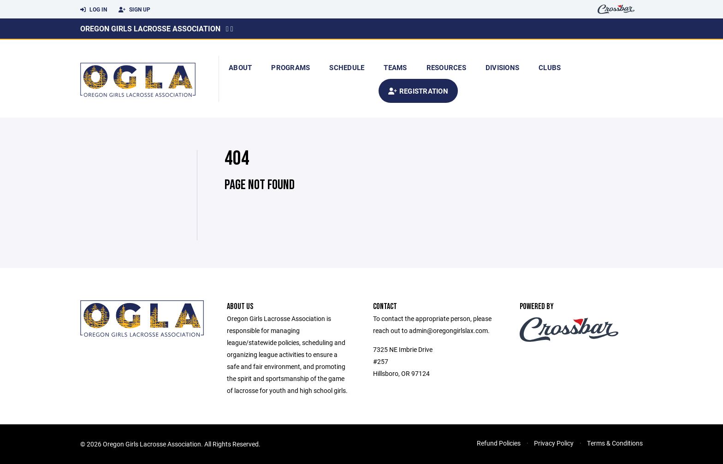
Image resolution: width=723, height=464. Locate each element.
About (240, 67)
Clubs (550, 67)
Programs (290, 67)
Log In (93, 10)
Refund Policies (499, 443)
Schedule (346, 67)
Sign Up (134, 10)
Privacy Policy (554, 443)
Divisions (502, 67)
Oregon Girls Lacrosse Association (150, 28)
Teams (395, 67)
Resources (446, 67)
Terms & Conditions (615, 443)
